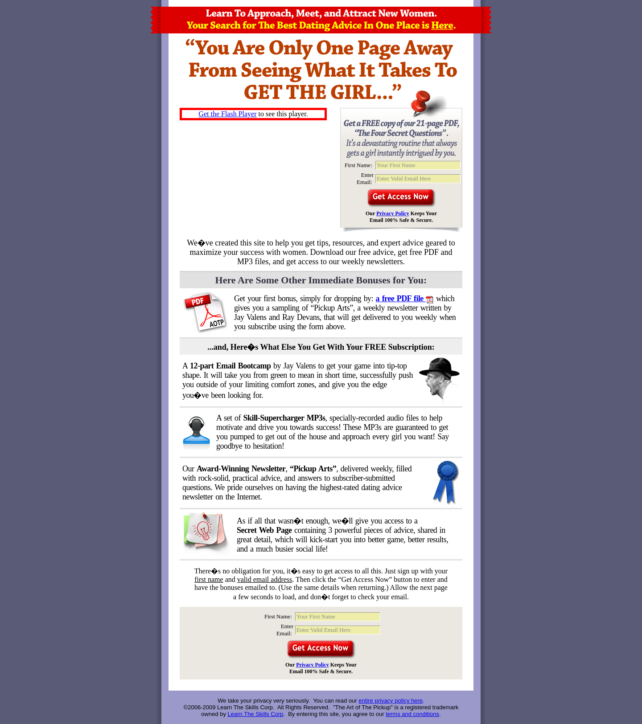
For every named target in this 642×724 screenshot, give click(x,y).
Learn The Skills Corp (256, 714)
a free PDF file (405, 298)
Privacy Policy (392, 213)
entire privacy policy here (390, 700)
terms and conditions (412, 714)
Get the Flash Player (227, 114)
